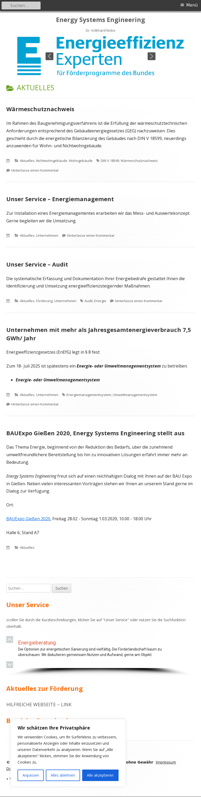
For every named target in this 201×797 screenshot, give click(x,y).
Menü (192, 5)
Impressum (166, 762)
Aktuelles (27, 160)
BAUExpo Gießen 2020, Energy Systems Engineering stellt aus (95, 433)
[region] (100, 56)
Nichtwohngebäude (51, 160)
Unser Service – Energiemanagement (60, 199)
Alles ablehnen (63, 775)
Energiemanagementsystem (88, 394)
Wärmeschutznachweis (40, 109)
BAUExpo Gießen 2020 (28, 519)
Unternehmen (47, 235)
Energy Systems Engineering (100, 20)
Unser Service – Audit (37, 264)
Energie (100, 300)
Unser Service (115, 619)
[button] (49, 56)
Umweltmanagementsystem (135, 394)
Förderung (44, 300)
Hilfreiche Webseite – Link (38, 704)
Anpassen (31, 775)
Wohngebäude (81, 160)
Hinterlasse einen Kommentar (35, 170)
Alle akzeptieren (100, 775)
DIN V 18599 (110, 160)
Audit (89, 300)
